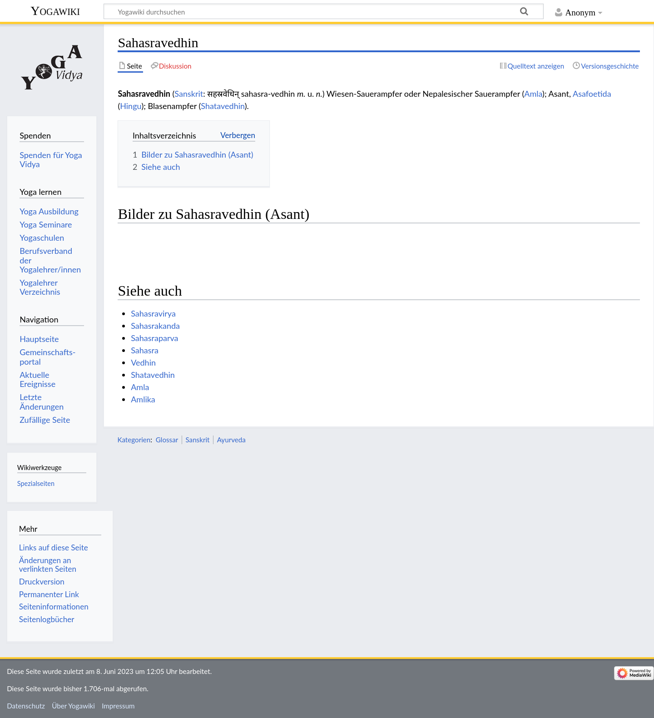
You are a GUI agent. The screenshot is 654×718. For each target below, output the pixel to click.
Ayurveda (231, 440)
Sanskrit (188, 94)
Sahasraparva (154, 338)
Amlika (143, 399)
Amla (533, 94)
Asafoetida (592, 94)
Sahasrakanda (155, 326)
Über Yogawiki (73, 706)
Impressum (118, 706)
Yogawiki (55, 11)
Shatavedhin (222, 106)
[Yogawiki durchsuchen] (323, 11)
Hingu (130, 106)
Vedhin (143, 362)
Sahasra (145, 350)
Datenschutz (26, 706)
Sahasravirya (153, 313)
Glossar (167, 440)
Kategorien (133, 440)
